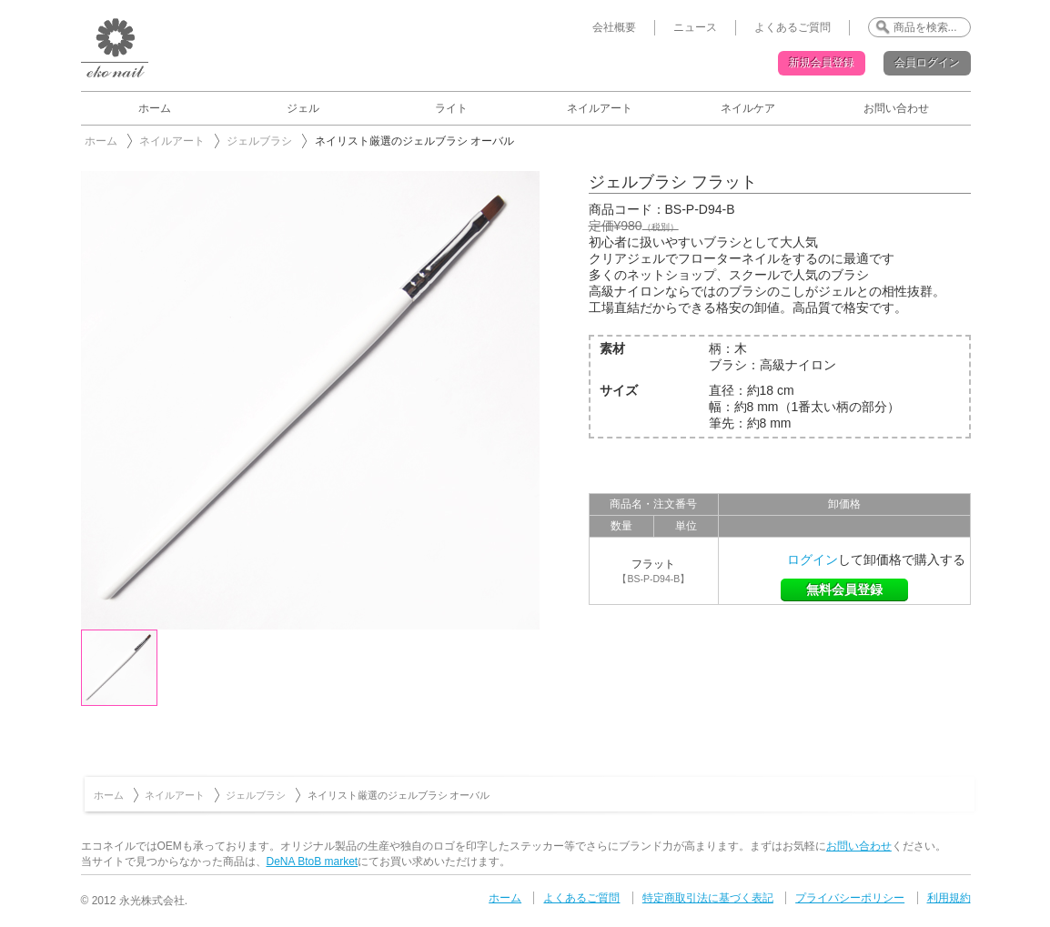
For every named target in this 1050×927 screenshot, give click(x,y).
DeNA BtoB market (312, 861)
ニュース (695, 27)
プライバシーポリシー (849, 898)
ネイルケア (748, 108)
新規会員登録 (821, 62)
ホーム (154, 108)
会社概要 (614, 27)
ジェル (303, 108)
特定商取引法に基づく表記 (707, 898)
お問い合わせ (896, 108)
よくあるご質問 (792, 27)
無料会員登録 (844, 589)
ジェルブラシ (259, 141)
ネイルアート (599, 108)
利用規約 (949, 898)
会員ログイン (927, 62)
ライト (451, 108)
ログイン (812, 559)
